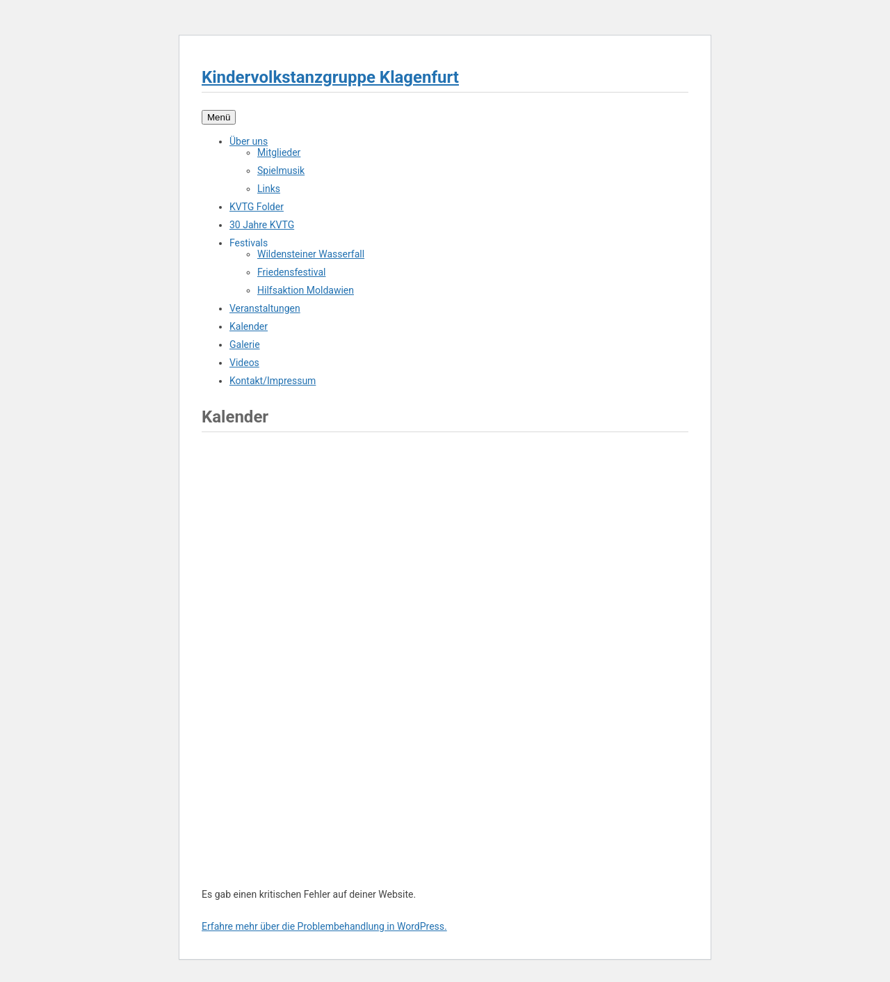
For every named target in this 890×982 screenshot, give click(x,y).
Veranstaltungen (264, 308)
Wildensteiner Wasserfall (310, 254)
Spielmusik (281, 170)
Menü (218, 117)
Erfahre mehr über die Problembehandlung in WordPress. (324, 926)
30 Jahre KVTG (261, 224)
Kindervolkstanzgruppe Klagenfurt (330, 77)
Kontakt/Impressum (272, 380)
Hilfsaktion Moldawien (305, 290)
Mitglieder (278, 152)
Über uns (248, 141)
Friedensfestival (291, 272)
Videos (244, 362)
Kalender (248, 326)
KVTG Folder (256, 206)
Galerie (244, 344)
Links (268, 188)
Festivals (248, 242)
